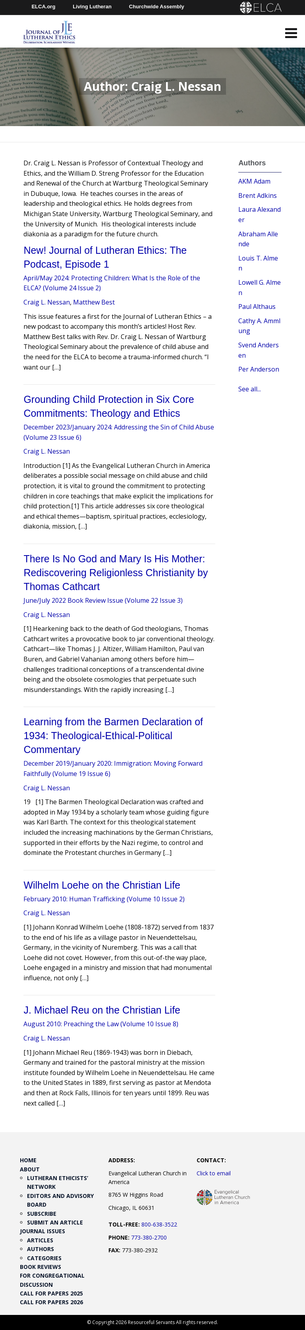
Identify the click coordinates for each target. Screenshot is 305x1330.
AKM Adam (254, 181)
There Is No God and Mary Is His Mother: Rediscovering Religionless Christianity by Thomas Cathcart (115, 572)
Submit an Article (55, 1222)
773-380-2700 (149, 1237)
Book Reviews (40, 1267)
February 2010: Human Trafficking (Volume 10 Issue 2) (104, 899)
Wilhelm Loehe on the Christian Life (101, 885)
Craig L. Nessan (46, 302)
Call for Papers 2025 (51, 1293)
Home (28, 1160)
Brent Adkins (257, 195)
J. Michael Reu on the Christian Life (101, 1010)
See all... (249, 389)
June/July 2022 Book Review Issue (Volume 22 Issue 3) (103, 600)
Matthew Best (94, 302)
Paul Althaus (257, 306)
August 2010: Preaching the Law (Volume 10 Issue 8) (100, 1024)
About (30, 1169)
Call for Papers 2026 (51, 1302)
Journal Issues (42, 1231)
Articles (40, 1240)
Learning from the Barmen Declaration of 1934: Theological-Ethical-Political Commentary (113, 735)
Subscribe (41, 1213)
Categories (44, 1258)
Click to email (214, 1173)
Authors (40, 1249)
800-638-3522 (159, 1224)
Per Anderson (258, 369)
